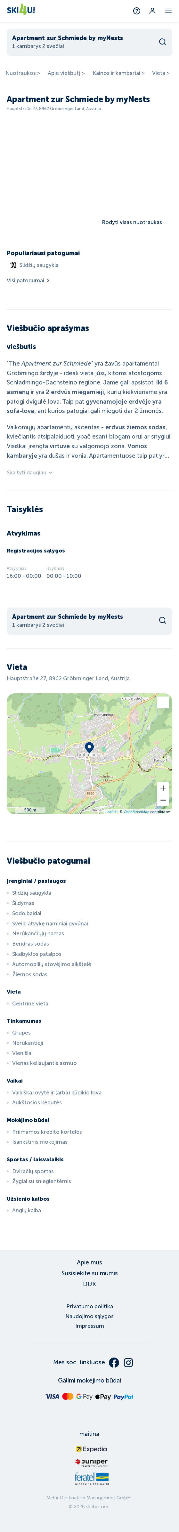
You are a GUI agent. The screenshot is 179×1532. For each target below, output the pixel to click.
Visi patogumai (29, 281)
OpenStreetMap (136, 812)
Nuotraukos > (22, 73)
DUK (89, 1284)
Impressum (89, 1326)
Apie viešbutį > (66, 73)
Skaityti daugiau (30, 473)
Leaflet (111, 812)
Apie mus (89, 1262)
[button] (163, 788)
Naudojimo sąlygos (89, 1316)
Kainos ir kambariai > (119, 73)
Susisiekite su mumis (89, 1273)
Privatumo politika (89, 1306)
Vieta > (161, 73)
